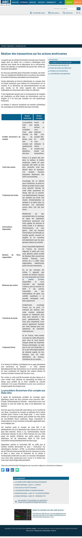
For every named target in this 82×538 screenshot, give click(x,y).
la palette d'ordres (33, 279)
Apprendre (10, 46)
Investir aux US (21, 46)
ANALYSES (15, 2)
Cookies (53, 530)
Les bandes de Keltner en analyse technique (29, 490)
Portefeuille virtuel (39, 13)
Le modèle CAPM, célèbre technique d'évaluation (31, 482)
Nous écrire (29, 530)
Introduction (53, 59)
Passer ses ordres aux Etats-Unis (60, 68)
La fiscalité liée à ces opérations (59, 73)
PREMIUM (69, 2)
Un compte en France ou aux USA (60, 62)
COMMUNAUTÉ (51, 2)
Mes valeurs (55, 13)
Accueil (3, 46)
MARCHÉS (32, 2)
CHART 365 (77, 2)
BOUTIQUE (41, 2)
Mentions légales (31, 528)
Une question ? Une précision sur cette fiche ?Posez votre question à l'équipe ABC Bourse (33, 501)
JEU (60, 2)
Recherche (69, 13)
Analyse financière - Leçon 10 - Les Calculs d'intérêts (32, 493)
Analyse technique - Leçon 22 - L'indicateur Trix (30, 496)
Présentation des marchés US (59, 65)
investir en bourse (3, 1)
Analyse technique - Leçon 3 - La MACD (28, 485)
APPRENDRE (24, 2)
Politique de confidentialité (42, 530)
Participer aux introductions (58, 71)
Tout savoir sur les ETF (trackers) (26, 487)
